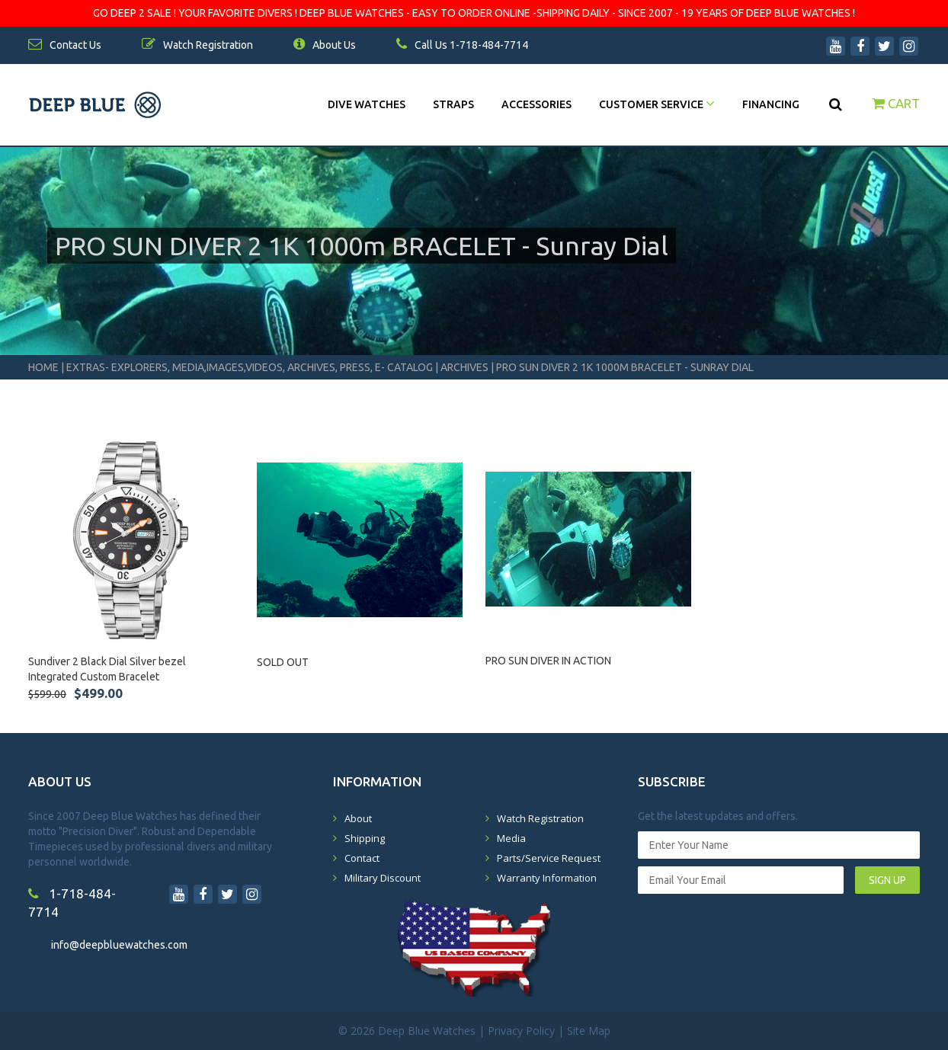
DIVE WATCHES (366, 104)
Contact (362, 858)
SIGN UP (887, 880)
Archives (464, 367)
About (358, 818)
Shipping (364, 838)
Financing (770, 104)
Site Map (588, 1030)
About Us (324, 45)
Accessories (536, 104)
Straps (453, 104)
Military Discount (382, 878)
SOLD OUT (283, 662)
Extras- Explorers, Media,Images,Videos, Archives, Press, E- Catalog (250, 367)
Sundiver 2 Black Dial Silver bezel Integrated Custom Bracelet (107, 669)
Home (43, 367)
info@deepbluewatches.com (119, 945)
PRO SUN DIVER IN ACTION (548, 661)
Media (511, 838)
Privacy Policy (521, 1030)
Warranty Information (547, 878)
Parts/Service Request (549, 858)
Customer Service (657, 104)
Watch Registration (540, 818)
